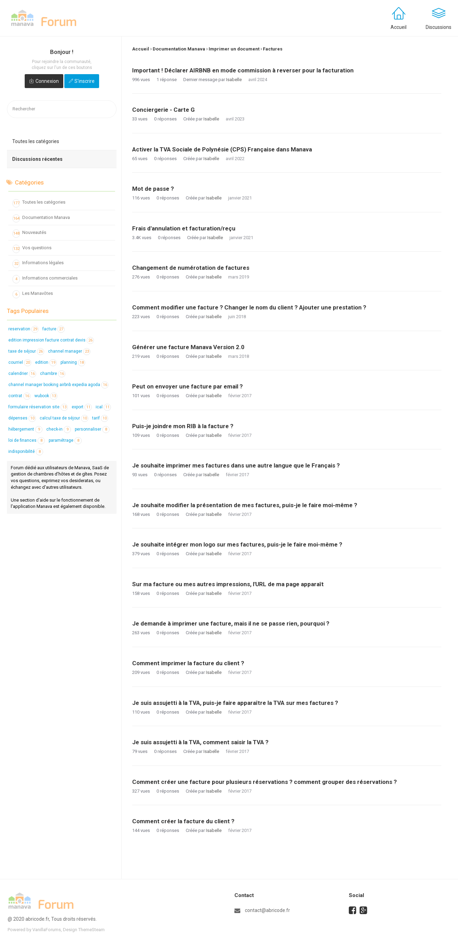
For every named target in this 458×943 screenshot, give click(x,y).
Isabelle (234, 79)
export (82, 406)
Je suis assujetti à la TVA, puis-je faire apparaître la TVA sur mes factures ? (235, 702)
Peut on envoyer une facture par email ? (187, 386)
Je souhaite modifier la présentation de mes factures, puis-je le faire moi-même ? (244, 505)
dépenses (22, 418)
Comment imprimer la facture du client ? (188, 663)
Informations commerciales (45, 279)
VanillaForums (46, 929)
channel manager (69, 351)
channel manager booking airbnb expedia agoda (58, 384)
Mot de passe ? (153, 188)
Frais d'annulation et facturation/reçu (183, 228)
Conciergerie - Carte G (163, 109)
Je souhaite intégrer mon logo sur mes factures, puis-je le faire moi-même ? (237, 544)
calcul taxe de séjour (64, 418)
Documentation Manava (41, 218)
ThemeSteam (91, 929)
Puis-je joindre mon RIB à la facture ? (182, 426)
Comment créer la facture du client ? (183, 821)
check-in (58, 429)
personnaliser (92, 429)
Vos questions (32, 249)
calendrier (22, 373)
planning (73, 362)
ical (103, 406)
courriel (19, 362)
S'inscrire (84, 81)
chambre (52, 373)
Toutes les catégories (35, 141)
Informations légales (38, 264)
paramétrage (65, 440)
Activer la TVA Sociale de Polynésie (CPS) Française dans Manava (222, 149)
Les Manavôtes (33, 294)
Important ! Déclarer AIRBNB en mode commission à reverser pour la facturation (243, 70)
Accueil (399, 27)
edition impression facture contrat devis (51, 340)
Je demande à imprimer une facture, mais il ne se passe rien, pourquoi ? (230, 623)
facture (53, 329)
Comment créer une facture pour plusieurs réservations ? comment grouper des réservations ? (264, 781)
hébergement (25, 429)
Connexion (47, 81)
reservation (23, 329)
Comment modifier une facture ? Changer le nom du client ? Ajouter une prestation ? (249, 307)
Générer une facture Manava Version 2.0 (188, 347)
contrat (19, 395)
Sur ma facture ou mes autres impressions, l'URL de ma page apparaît (228, 584)
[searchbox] (61, 109)
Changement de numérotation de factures (190, 267)
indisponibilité (25, 451)
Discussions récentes (37, 159)
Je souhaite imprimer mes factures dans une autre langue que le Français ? (236, 465)
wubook (45, 395)
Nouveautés (29, 233)
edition (46, 362)
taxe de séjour (26, 351)
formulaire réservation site (38, 406)
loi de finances (26, 440)
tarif (100, 418)
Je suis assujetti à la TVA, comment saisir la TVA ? (200, 742)
